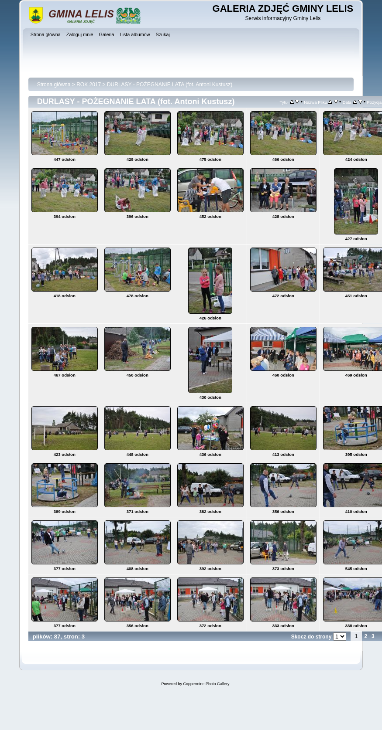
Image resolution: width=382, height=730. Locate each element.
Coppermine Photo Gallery (206, 684)
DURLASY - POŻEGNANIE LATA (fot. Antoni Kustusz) (169, 84)
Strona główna (54, 84)
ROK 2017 (88, 84)
